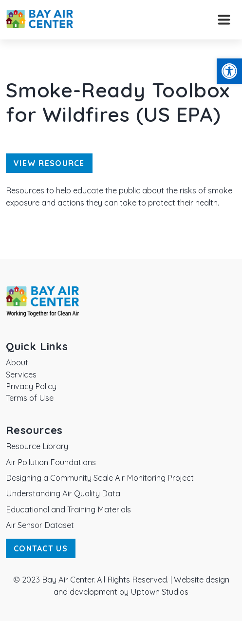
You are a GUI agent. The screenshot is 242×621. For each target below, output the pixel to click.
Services (21, 374)
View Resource (49, 163)
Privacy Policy (31, 386)
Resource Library (37, 446)
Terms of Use (30, 398)
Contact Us (41, 548)
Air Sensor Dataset (40, 525)
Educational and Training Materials (68, 509)
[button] (229, 71)
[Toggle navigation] (224, 20)
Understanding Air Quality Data (63, 493)
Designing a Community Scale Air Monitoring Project (100, 478)
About (17, 362)
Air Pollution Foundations (51, 462)
